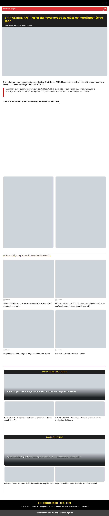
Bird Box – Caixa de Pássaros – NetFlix (70, 354)
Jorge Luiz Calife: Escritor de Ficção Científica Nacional (76, 483)
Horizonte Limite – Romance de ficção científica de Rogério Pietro (28, 483)
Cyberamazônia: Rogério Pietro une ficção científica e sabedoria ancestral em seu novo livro (44, 457)
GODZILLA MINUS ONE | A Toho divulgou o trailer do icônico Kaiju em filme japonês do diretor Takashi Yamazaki (80, 304)
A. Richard (10, 25)
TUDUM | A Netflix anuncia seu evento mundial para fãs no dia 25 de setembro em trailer (27, 304)
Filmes (24, 25)
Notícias (29, 25)
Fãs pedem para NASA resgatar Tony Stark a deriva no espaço (26, 354)
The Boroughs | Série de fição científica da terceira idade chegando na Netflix (41, 391)
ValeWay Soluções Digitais (62, 513)
